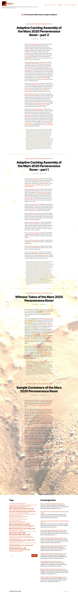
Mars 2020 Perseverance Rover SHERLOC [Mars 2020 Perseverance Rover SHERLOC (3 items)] (15, 520)
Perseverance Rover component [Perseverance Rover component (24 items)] (19, 549)
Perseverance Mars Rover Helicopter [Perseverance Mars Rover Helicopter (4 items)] (26, 536)
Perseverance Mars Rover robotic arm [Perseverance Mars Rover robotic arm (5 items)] (16, 541)
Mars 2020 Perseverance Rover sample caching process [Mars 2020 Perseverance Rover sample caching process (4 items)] (18, 519)
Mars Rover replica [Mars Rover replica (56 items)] (17, 533)
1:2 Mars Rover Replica (33, 252)
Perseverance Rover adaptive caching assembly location (36, 148)
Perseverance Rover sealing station (37, 282)
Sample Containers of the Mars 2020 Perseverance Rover (39, 389)
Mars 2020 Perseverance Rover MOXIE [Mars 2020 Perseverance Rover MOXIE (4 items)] (29, 514)
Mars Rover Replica (41, 76)
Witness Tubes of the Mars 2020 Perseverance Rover (39, 298)
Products (54, 4)
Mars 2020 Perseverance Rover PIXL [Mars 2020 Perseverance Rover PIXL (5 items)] (16, 515)
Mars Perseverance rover (35, 267)
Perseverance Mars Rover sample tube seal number (39, 279)
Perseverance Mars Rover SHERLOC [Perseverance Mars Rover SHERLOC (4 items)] (31, 542)
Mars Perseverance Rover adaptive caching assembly (43, 138)
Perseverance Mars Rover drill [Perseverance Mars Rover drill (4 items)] (14, 536)
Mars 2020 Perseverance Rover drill (39, 262)
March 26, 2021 (44, 395)
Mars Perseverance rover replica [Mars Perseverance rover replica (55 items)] (22, 529)
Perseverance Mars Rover (38, 143)
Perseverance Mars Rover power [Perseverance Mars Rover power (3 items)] (14, 538)
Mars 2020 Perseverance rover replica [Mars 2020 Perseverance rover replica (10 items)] (18, 516)
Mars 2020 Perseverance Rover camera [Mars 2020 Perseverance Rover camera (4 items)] (15, 510)
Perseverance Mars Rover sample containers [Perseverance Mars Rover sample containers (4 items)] (16, 542)
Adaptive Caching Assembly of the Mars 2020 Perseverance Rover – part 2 (39, 31)
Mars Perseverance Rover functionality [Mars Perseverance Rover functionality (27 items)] (21, 526)
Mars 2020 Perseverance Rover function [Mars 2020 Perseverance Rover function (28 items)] (22, 511)
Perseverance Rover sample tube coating (42, 490)
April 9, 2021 (43, 38)
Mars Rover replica (29, 143)
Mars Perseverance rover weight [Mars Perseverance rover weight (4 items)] (30, 531)
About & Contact (72, 4)
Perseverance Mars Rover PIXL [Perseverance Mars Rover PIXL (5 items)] (27, 537)
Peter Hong (36, 38)
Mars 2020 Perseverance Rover (32, 44)
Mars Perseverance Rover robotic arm (43, 269)
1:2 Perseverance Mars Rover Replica (35, 441)
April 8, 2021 (43, 304)
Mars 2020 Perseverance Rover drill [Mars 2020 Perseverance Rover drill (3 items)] (28, 510)
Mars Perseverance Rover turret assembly (44, 142)
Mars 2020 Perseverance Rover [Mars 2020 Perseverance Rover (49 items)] (21, 509)
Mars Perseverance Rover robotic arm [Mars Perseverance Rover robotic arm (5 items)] (16, 530)
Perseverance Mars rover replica (32, 145)
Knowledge (60, 4)
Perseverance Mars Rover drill (46, 144)
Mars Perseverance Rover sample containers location (35, 141)
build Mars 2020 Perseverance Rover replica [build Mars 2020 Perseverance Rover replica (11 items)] (20, 506)
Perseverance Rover (47, 147)
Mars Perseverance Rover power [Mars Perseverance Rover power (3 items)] (26, 527)
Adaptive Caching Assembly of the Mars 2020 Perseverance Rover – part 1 (39, 165)
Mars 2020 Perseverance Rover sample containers (35, 471)
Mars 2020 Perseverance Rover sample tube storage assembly (37, 265)
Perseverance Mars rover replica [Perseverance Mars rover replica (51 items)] (21, 540)
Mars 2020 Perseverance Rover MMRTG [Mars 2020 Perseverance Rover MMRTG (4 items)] (16, 514)
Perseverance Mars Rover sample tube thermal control (36, 486)
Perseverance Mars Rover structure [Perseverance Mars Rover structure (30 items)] (21, 545)
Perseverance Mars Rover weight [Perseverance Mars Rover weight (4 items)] (14, 546)
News (49, 4)
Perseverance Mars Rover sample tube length (43, 485)
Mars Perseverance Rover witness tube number (36, 482)
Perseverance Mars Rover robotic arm (33, 278)
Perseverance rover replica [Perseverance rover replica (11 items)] (16, 551)
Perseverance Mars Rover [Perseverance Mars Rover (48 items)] (19, 534)
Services (66, 4)
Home (46, 4)
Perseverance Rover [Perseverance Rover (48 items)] (17, 548)
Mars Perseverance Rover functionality (33, 140)
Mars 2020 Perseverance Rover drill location (41, 134)
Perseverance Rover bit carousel (40, 372)
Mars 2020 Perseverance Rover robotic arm (45, 263)
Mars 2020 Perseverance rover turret (40, 137)
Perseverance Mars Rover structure (36, 147)
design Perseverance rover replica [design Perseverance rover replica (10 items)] (17, 507)
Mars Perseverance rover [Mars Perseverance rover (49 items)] (19, 524)
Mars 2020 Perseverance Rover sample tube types (38, 474)
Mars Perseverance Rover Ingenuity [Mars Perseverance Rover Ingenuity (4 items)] (15, 527)
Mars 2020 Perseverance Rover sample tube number (35, 362)
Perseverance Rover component (34, 489)
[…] (61, 508)
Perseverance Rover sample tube (39, 373)
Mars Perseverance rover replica (46, 140)
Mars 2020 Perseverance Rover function (45, 361)
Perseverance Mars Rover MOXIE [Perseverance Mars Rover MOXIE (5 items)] (15, 537)
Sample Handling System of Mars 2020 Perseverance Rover (39, 23)
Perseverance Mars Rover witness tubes (42, 371)
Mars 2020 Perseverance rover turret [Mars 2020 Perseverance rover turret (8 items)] (17, 521)
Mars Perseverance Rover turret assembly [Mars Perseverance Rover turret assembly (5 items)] (16, 531)
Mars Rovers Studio (17, 591)
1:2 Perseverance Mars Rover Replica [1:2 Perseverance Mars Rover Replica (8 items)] (17, 503)
